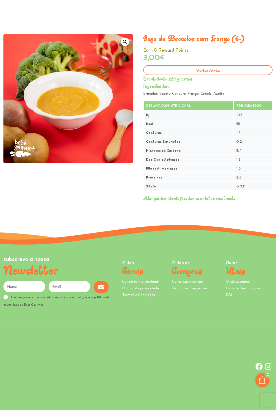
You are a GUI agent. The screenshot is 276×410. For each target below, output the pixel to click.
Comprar (109, 11)
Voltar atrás (208, 70)
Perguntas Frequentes (190, 288)
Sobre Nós (154, 11)
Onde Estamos (226, 11)
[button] (125, 42)
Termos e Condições (138, 294)
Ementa (132, 11)
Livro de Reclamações (243, 288)
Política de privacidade (140, 288)
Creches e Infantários (189, 11)
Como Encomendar (187, 281)
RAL (229, 294)
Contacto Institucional (140, 281)
